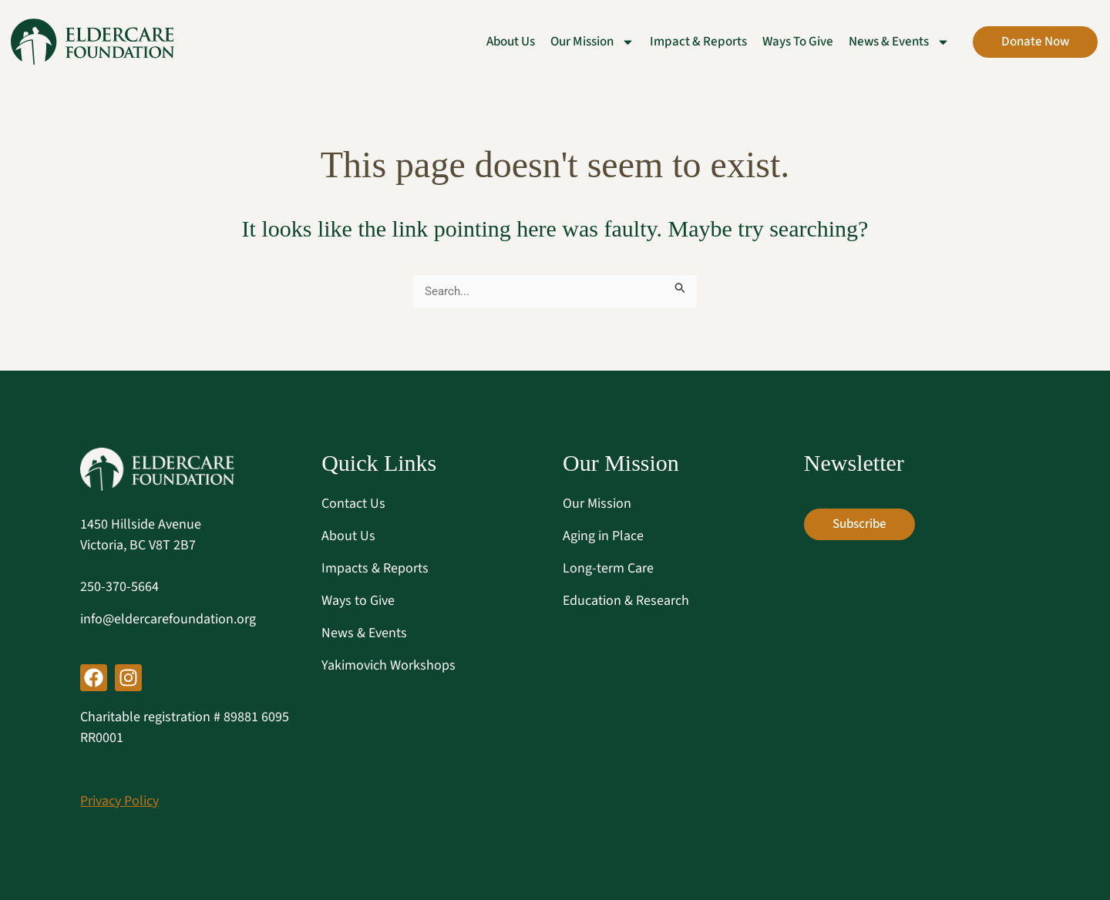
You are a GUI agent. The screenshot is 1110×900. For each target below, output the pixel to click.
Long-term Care (608, 568)
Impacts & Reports (375, 568)
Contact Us (353, 503)
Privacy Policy (119, 801)
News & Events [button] (899, 41)
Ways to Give (797, 41)
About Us (510, 41)
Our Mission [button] (592, 41)
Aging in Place (603, 536)
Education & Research (626, 600)
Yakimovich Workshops (388, 665)
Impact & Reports (698, 41)
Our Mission (597, 503)
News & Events (364, 633)
